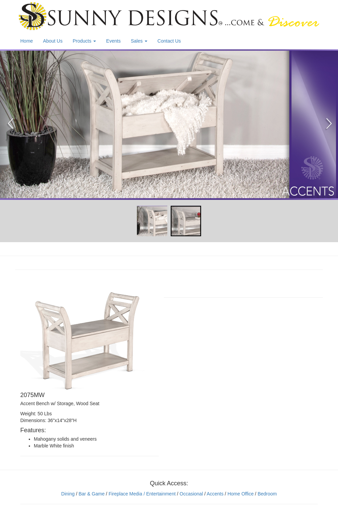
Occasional (191, 493)
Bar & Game (91, 493)
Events (113, 41)
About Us (53, 41)
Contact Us (169, 41)
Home (26, 41)
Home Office (240, 493)
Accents (215, 493)
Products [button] (84, 41)
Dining (68, 493)
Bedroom (267, 493)
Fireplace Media (124, 493)
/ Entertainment (159, 493)
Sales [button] (139, 41)
